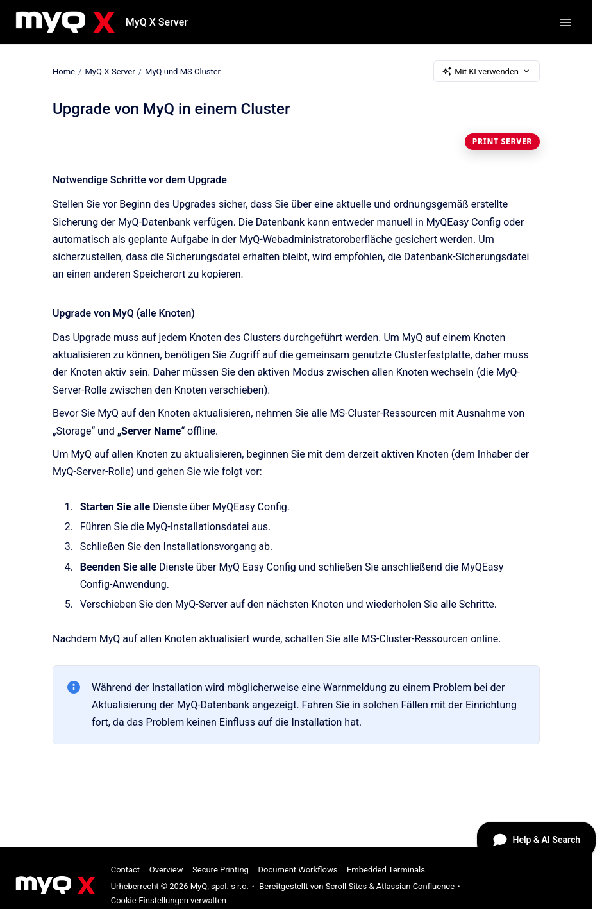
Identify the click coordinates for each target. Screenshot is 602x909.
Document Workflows (297, 869)
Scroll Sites (346, 886)
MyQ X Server (157, 22)
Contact (125, 869)
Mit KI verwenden (486, 71)
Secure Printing (220, 869)
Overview (166, 869)
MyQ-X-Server (110, 71)
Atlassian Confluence (415, 886)
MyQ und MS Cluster (183, 71)
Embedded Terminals (386, 869)
